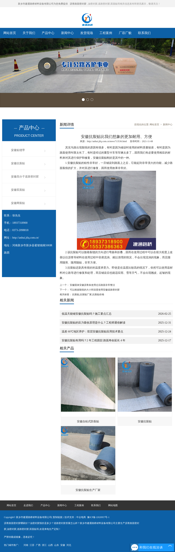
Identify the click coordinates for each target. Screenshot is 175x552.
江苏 (32, 545)
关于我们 (29, 33)
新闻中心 (67, 33)
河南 (26, 545)
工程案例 (105, 33)
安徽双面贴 (18, 189)
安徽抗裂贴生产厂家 (88, 490)
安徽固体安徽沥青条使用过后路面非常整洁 (92, 285)
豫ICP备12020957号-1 (98, 517)
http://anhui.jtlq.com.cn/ (25, 237)
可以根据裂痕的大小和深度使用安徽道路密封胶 (94, 289)
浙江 (44, 545)
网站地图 (113, 505)
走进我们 (28, 505)
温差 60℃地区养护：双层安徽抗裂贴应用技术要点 (92, 331)
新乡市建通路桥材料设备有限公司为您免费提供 (43, 3)
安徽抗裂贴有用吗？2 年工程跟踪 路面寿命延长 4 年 (93, 340)
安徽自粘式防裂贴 (88, 421)
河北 (68, 545)
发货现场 (86, 33)
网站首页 (9, 33)
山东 (56, 545)
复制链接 (57, 517)
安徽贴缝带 (18, 150)
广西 (38, 545)
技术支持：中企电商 (75, 517)
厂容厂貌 (125, 33)
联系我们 (144, 33)
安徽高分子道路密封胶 (25, 176)
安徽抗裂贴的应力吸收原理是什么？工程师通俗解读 (93, 322)
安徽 (62, 545)
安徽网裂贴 (18, 203)
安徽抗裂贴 (18, 163)
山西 (50, 545)
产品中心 (48, 33)
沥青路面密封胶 (78, 3)
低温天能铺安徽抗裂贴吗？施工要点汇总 (87, 313)
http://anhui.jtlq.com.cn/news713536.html (107, 141)
